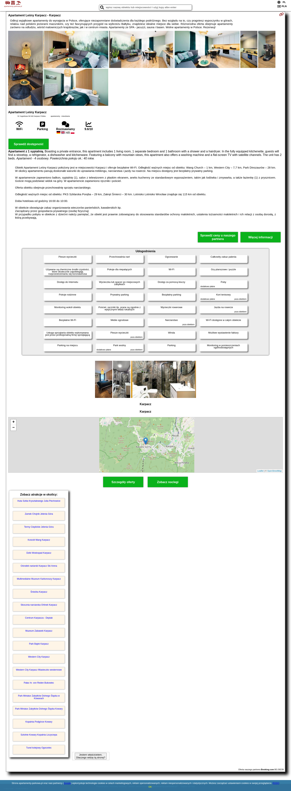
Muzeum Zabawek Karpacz (38, 631)
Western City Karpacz (39, 657)
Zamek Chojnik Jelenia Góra (39, 514)
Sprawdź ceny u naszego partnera (217, 237)
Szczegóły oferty (123, 482)
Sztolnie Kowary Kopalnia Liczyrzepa (39, 734)
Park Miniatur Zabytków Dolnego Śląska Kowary (39, 708)
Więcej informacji (260, 237)
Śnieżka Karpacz (38, 592)
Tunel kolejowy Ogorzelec (39, 747)
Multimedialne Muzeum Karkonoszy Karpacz (39, 579)
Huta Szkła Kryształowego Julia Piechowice (38, 501)
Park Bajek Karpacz (39, 644)
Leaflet (260, 471)
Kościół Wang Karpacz (39, 540)
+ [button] (13, 422)
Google (67, 783)
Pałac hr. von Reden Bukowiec (39, 682)
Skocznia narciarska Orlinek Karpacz (39, 605)
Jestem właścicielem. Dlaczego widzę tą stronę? (90, 756)
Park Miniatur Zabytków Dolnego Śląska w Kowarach (39, 697)
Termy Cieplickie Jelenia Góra (39, 527)
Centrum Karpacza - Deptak (39, 618)
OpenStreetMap (274, 471)
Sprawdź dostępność (28, 144)
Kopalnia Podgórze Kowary (38, 721)
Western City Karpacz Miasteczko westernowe (39, 670)
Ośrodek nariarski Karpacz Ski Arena (39, 566)
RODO (276, 783)
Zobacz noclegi (168, 482)
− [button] (13, 428)
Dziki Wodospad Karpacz (38, 553)
